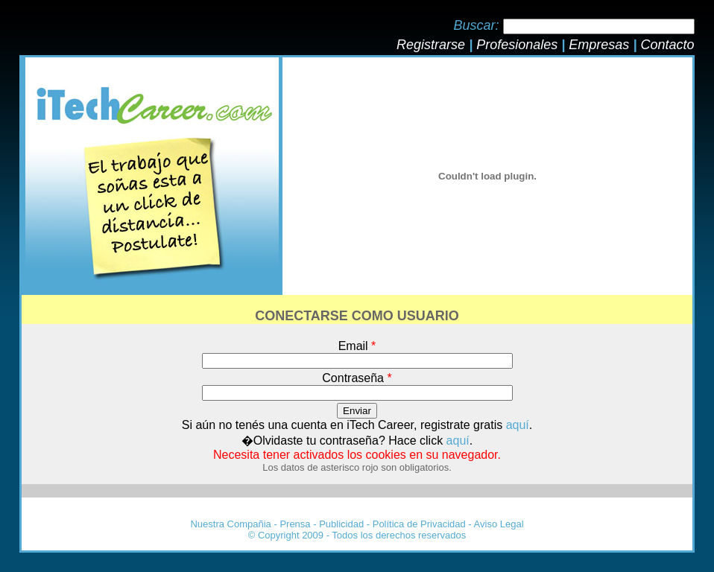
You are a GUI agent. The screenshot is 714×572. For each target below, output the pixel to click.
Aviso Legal (499, 524)
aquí (517, 425)
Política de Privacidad (419, 524)
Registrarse (431, 44)
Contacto (667, 44)
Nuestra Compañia (230, 524)
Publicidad (341, 524)
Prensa (294, 524)
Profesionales (516, 44)
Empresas (599, 44)
